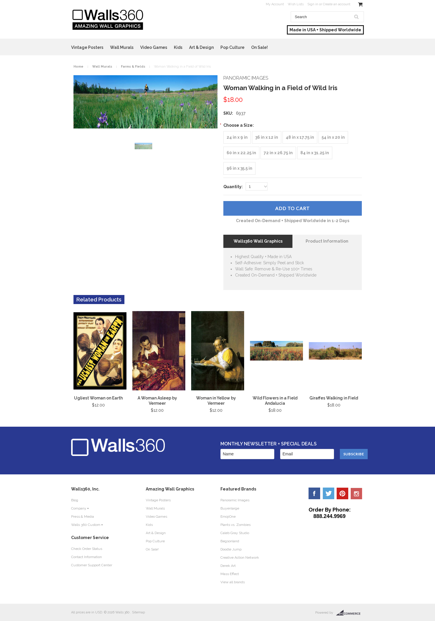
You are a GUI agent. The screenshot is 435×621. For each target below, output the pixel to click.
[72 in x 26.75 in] (278, 153)
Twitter (328, 493)
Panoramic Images (234, 500)
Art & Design (201, 47)
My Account (275, 4)
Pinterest (342, 493)
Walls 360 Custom (85, 525)
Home (78, 66)
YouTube (356, 493)
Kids (178, 47)
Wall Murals (121, 47)
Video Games (153, 47)
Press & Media (82, 516)
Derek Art (228, 566)
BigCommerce (350, 613)
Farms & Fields (133, 66)
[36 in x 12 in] (266, 137)
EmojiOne (228, 516)
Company (78, 508)
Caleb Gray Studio (234, 533)
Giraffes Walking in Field (333, 398)
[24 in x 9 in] (237, 137)
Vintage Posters (87, 47)
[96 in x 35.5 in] (239, 168)
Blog (74, 500)
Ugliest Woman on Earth (98, 398)
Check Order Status (86, 549)
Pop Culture (232, 47)
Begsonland (229, 541)
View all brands (232, 582)
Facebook (314, 493)
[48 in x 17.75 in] (299, 137)
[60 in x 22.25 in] (241, 153)
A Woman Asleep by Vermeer (157, 401)
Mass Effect (229, 574)
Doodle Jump (231, 549)
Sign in (312, 4)
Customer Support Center (91, 565)
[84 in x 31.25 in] (314, 153)
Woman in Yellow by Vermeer (216, 401)
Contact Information (86, 557)
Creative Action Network (239, 557)
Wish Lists (296, 4)
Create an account (336, 4)
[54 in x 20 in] (333, 137)
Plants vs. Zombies (235, 525)
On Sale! (259, 47)
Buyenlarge (229, 508)
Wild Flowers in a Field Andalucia (275, 401)
